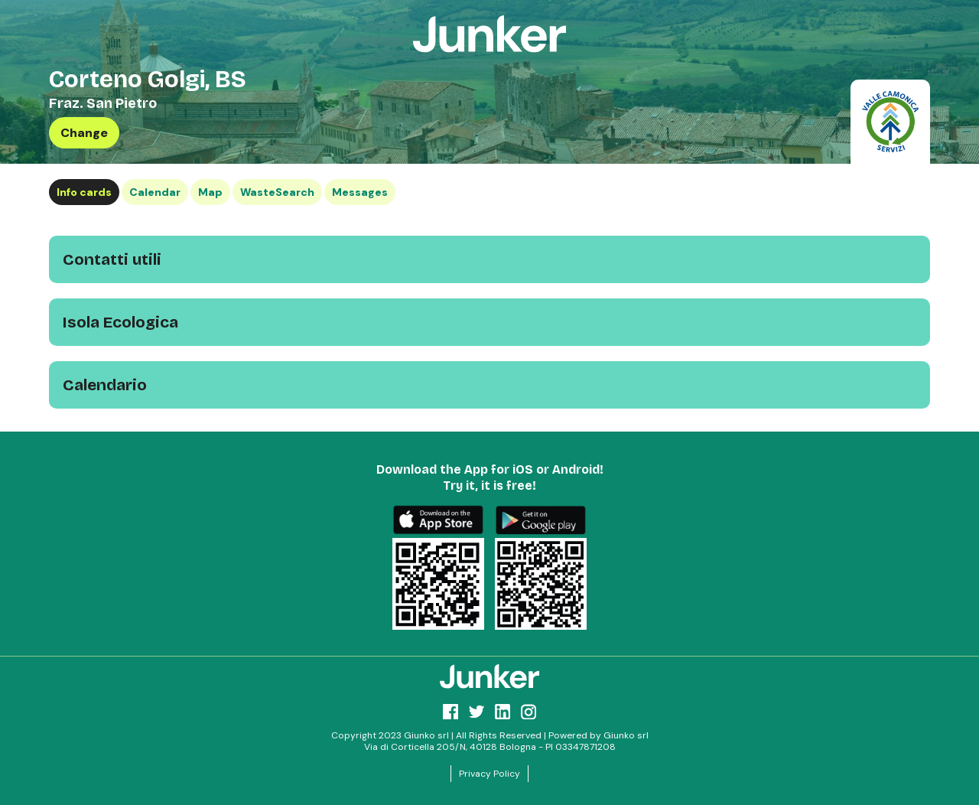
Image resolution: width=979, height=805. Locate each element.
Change (84, 133)
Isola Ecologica (120, 322)
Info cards (84, 192)
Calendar (155, 192)
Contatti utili (112, 259)
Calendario (105, 385)
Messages (360, 192)
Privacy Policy (489, 774)
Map (210, 192)
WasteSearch (277, 192)
